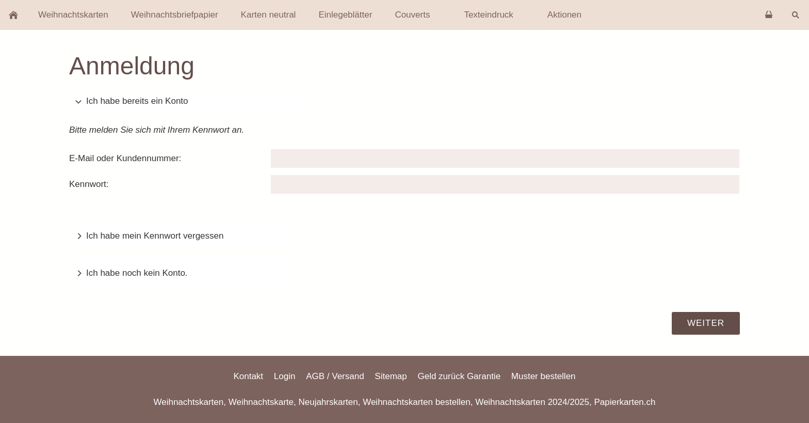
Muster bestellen (543, 376)
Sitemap (391, 376)
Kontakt (248, 376)
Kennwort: (89, 184)
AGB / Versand (335, 376)
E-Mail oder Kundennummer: (125, 158)
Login (285, 376)
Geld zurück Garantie (458, 376)
